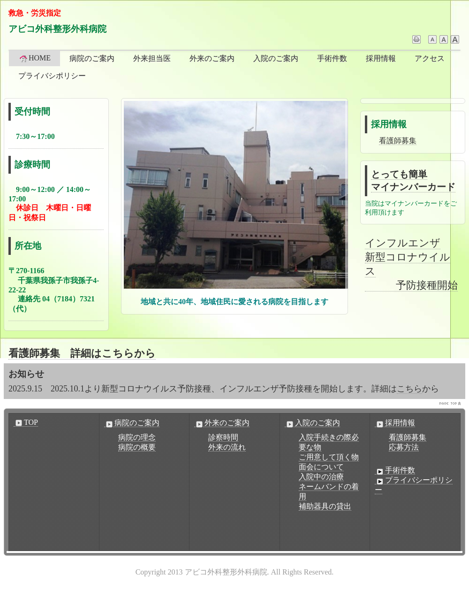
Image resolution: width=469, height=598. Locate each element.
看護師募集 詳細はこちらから (82, 353)
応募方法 (404, 447)
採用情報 (381, 58)
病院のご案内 (91, 58)
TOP (26, 422)
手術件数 (332, 58)
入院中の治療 (321, 477)
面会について (321, 467)
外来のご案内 (211, 58)
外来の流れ (227, 447)
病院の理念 (137, 437)
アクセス (430, 58)
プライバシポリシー (52, 76)
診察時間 (223, 437)
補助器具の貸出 (325, 506)
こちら (409, 388)
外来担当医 (152, 58)
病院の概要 (137, 447)
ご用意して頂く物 (329, 457)
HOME (34, 58)
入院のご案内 (275, 58)
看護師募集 (397, 141)
